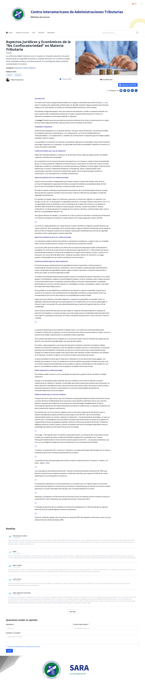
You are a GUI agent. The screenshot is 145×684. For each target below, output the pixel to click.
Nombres (10, 624)
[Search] (137, 33)
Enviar (9, 651)
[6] (69, 299)
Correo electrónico (81, 624)
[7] (108, 315)
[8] (36, 322)
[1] (103, 102)
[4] (36, 222)
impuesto (18, 75)
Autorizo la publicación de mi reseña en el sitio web (24, 646)
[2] (47, 136)
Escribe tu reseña (13, 633)
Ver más (72, 612)
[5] (89, 250)
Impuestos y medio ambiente (25, 68)
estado (9, 75)
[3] (58, 215)
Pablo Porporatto (17, 80)
